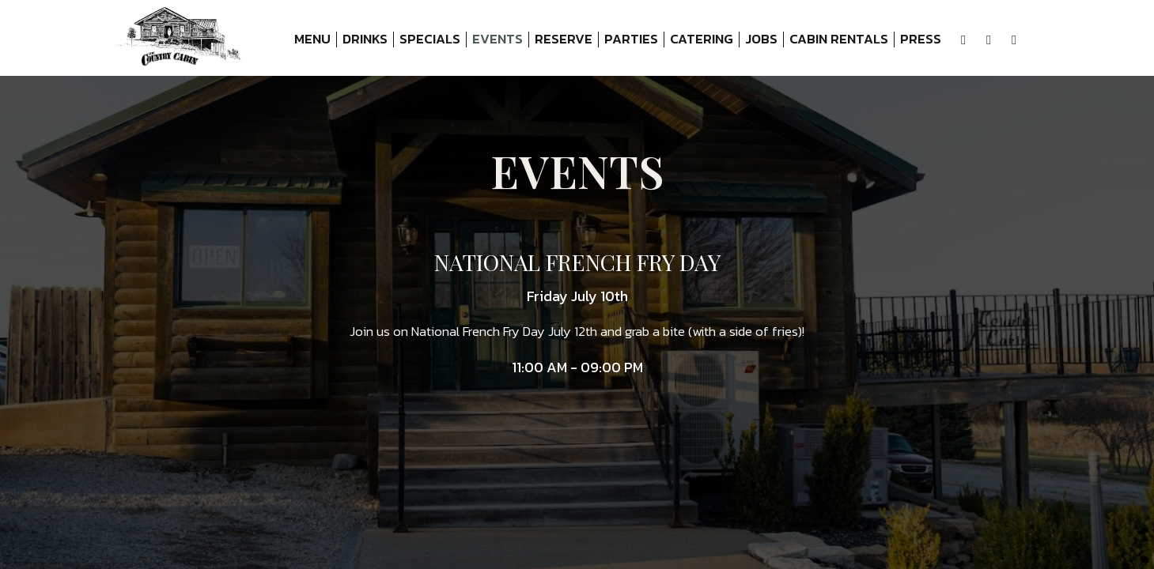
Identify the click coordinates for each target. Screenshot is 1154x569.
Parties (631, 39)
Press (920, 39)
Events (497, 39)
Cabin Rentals (836, 39)
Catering (701, 39)
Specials (429, 39)
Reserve (563, 39)
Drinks (365, 39)
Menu (312, 39)
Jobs (761, 39)
